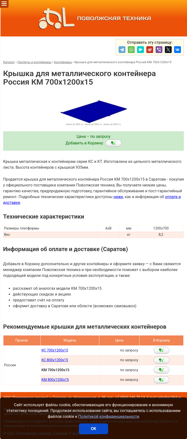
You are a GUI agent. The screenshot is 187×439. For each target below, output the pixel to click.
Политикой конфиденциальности (108, 416)
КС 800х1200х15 (54, 360)
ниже (118, 196)
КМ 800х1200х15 (55, 380)
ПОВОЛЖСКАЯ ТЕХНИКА (93, 18)
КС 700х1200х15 (54, 350)
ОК (93, 429)
